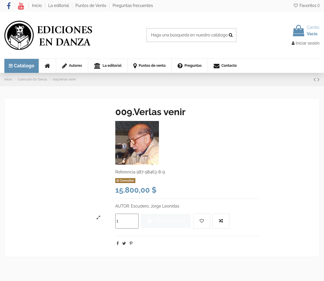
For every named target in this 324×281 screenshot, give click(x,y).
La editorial (59, 5)
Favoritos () (306, 5)
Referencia (125, 172)
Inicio (37, 5)
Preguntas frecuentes (133, 5)
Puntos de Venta (91, 5)
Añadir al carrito (166, 220)
